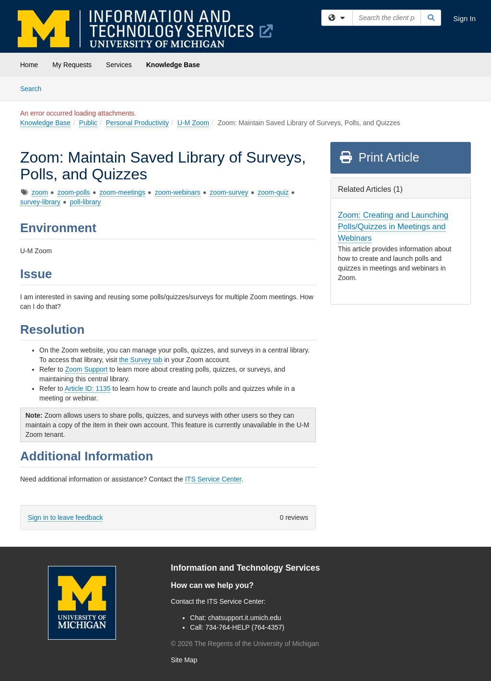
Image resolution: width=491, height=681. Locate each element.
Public (88, 123)
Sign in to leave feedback (65, 517)
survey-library (40, 202)
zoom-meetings (122, 192)
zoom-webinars (177, 192)
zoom (40, 192)
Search (34, 88)
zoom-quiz (273, 192)
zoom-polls (74, 192)
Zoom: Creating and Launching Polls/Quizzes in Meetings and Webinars (393, 227)
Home (29, 65)
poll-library (85, 202)
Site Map (184, 660)
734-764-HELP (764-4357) (244, 627)
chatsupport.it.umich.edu (244, 618)
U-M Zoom (193, 123)
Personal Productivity (137, 123)
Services (119, 65)
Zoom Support (86, 369)
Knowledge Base (173, 65)
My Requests (72, 65)
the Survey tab (140, 360)
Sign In (464, 18)
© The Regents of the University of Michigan (245, 643)
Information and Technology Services (245, 568)
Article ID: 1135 (88, 388)
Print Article (379, 157)
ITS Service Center (213, 479)
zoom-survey (229, 192)
